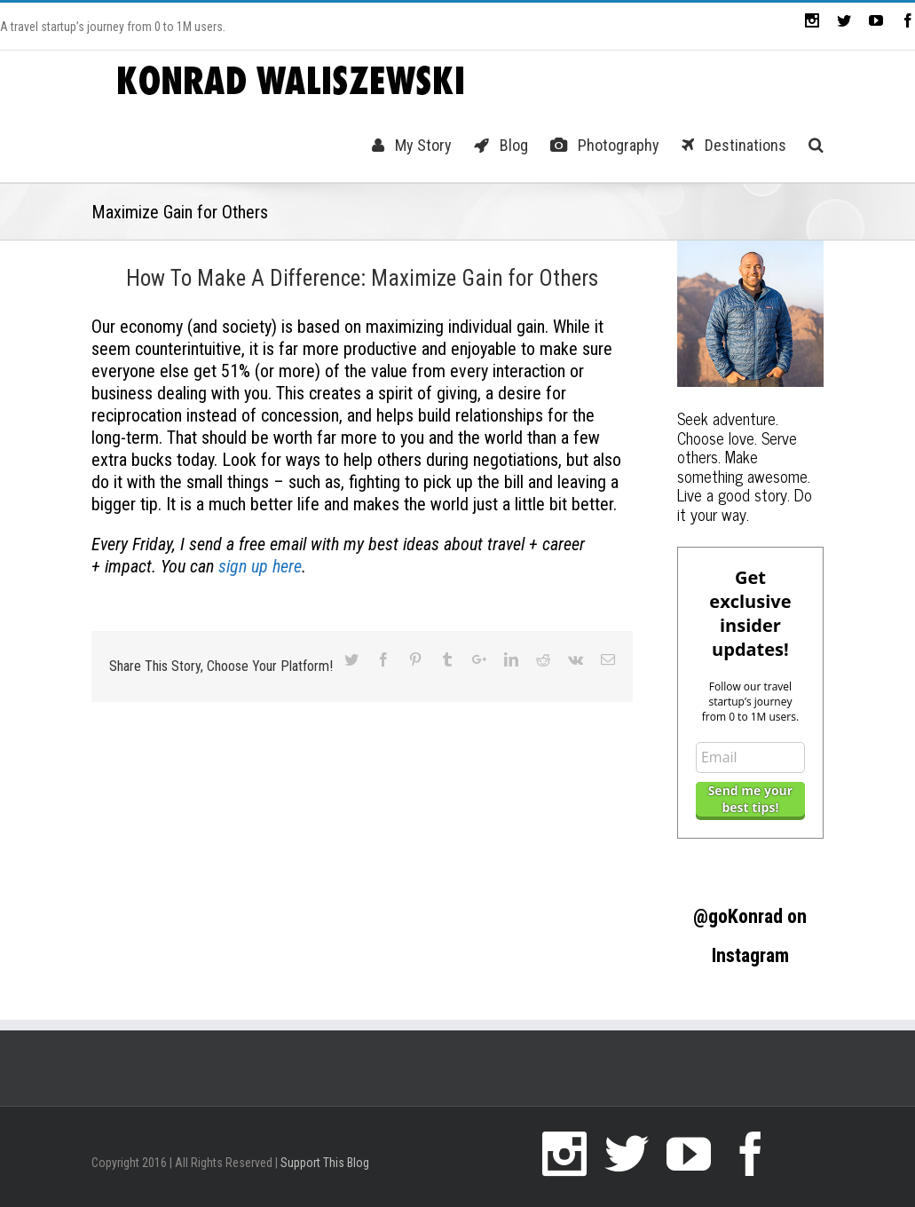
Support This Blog (324, 1163)
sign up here (260, 566)
